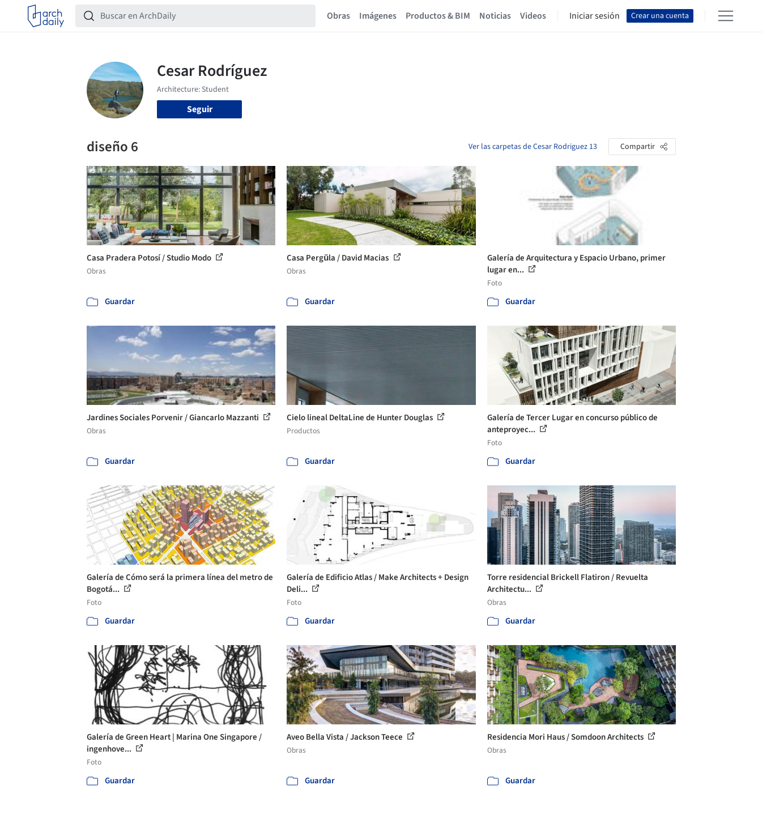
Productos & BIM (438, 16)
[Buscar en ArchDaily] (204, 16)
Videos (533, 16)
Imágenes (378, 16)
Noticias (495, 16)
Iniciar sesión (594, 16)
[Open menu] (726, 16)
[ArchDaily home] (46, 16)
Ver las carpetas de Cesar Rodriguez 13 (532, 147)
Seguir (199, 109)
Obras (338, 16)
